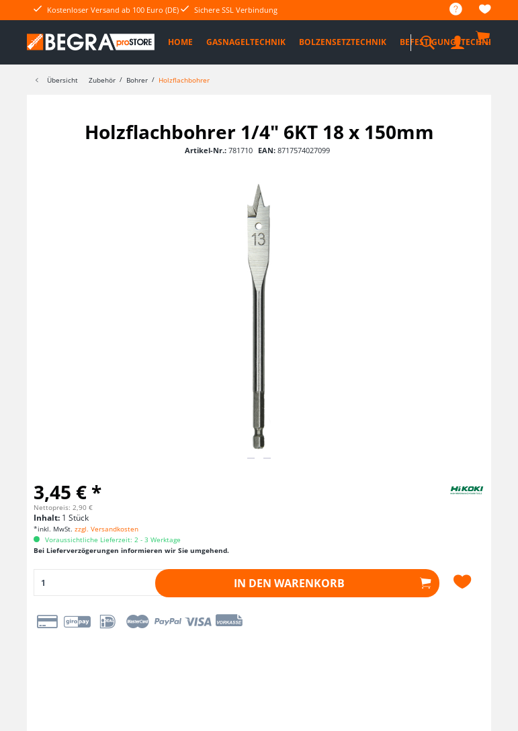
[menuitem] (449, 9)
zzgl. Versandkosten (106, 528)
